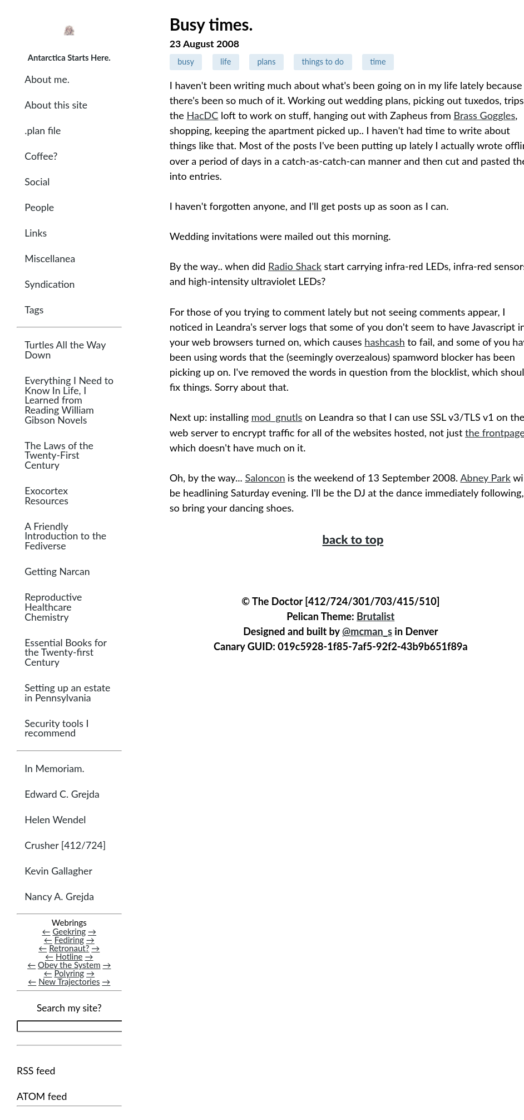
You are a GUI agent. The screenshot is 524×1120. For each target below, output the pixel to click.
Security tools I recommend (56, 728)
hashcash (384, 342)
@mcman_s (367, 631)
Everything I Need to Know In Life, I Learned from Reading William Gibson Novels (68, 400)
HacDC (202, 115)
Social (37, 182)
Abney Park (485, 477)
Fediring (69, 940)
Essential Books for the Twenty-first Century (65, 652)
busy (185, 61)
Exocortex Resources (46, 496)
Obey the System (69, 965)
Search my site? (69, 1008)
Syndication (49, 284)
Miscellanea (49, 258)
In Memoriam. (54, 768)
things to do (322, 61)
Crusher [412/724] (65, 845)
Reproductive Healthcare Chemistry (53, 606)
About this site (55, 105)
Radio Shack (295, 266)
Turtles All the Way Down (65, 350)
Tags (33, 310)
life (225, 61)
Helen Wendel (55, 820)
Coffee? (40, 156)
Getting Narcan (57, 571)
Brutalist (375, 616)
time (377, 61)
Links (35, 233)
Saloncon (265, 477)
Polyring (69, 973)
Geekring (69, 931)
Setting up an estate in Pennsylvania (67, 693)
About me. (47, 79)
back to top (353, 539)
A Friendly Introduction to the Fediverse (65, 536)
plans (266, 61)
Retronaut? (69, 948)
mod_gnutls (277, 417)
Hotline (69, 956)
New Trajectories (69, 981)
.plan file (42, 130)
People (39, 207)
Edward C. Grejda (62, 794)
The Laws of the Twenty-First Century (58, 455)
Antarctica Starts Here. (69, 57)
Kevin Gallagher (58, 871)
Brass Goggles (484, 115)
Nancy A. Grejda (59, 896)
